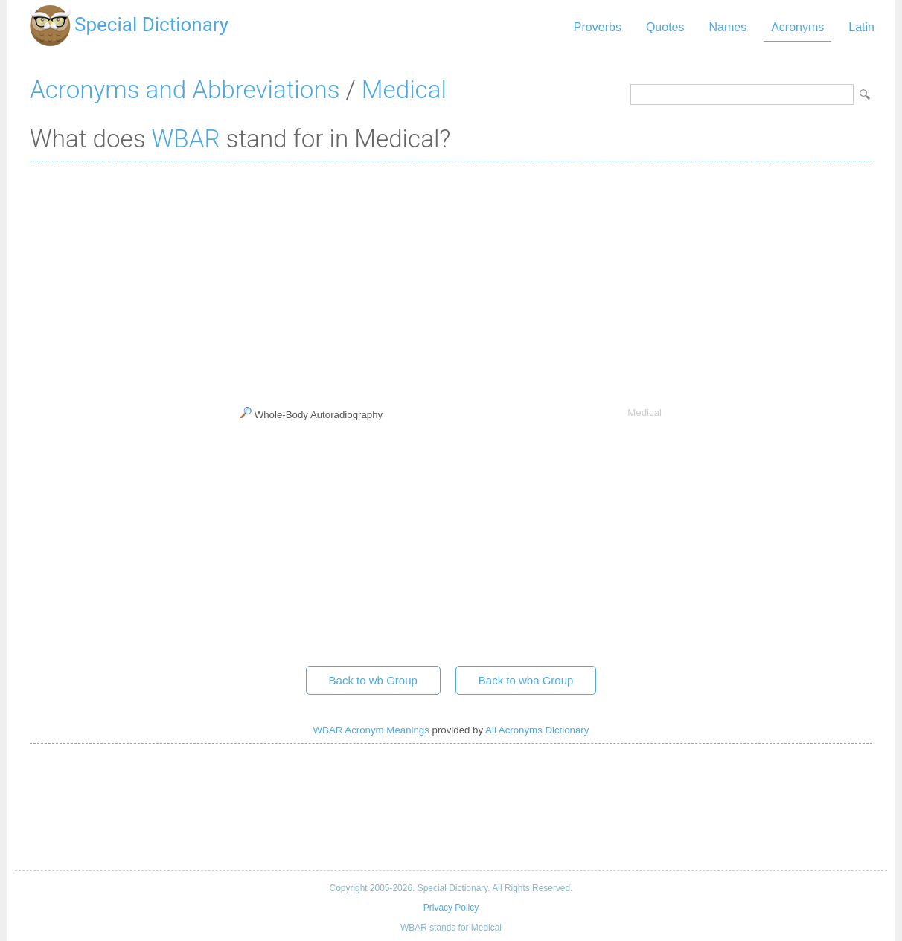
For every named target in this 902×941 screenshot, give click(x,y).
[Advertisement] (451, 280)
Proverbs (597, 27)
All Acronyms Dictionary (537, 730)
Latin (861, 27)
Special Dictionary (151, 24)
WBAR (186, 138)
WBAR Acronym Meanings (371, 730)
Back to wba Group (526, 680)
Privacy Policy (451, 907)
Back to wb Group (373, 680)
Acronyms (797, 27)
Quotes (665, 27)
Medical (404, 89)
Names (727, 27)
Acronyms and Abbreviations (184, 89)
